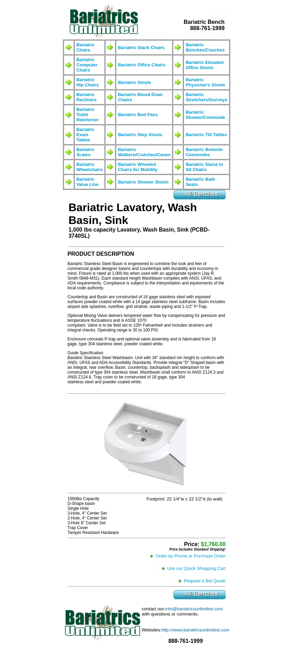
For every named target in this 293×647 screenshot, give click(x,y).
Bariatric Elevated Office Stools (205, 65)
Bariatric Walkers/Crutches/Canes (144, 152)
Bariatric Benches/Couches (205, 47)
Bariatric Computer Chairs (86, 65)
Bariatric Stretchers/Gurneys (206, 97)
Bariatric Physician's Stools (205, 82)
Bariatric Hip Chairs (87, 82)
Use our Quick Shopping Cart (196, 568)
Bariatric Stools (134, 82)
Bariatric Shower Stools (143, 182)
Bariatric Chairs (85, 47)
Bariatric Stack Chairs (141, 47)
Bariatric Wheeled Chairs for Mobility (137, 167)
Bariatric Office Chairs (141, 64)
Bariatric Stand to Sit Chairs (204, 167)
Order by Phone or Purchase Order (190, 556)
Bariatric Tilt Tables (206, 134)
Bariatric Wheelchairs (89, 167)
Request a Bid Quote (205, 580)
